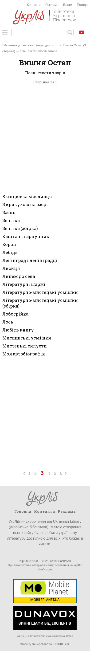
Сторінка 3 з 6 (45, 82)
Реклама (52, 4)
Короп (9, 244)
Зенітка (11, 220)
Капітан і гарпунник (25, 236)
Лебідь (10, 252)
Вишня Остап (72, 45)
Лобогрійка (15, 314)
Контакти (33, 4)
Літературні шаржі (23, 284)
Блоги (67, 4)
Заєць (8, 212)
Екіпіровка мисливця (27, 196)
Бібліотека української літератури (26, 45)
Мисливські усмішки (26, 338)
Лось (7, 322)
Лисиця (11, 268)
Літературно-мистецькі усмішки (40, 292)
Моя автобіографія (23, 354)
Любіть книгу (18, 330)
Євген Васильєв (60, 561)
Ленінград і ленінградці (30, 260)
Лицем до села (18, 276)
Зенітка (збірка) (20, 228)
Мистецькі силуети (24, 346)
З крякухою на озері (25, 204)
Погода (82, 4)
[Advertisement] (45, 138)
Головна (22, 511)
